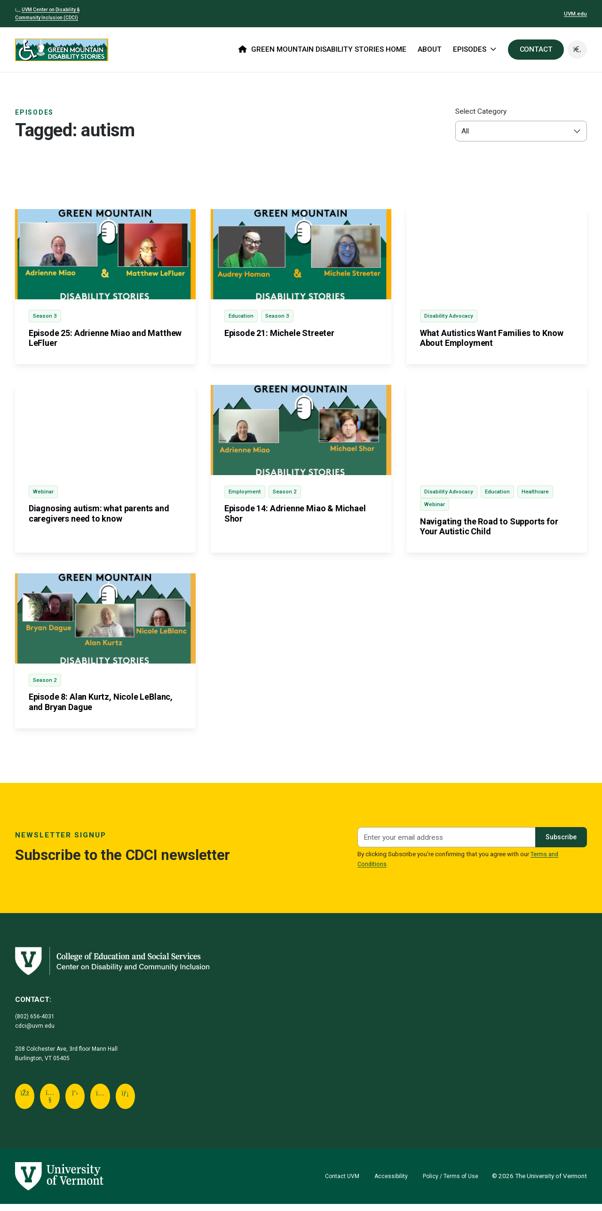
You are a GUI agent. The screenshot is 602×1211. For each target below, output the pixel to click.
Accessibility (386, 1183)
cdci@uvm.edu (35, 1030)
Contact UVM (335, 1183)
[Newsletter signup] (444, 842)
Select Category (481, 111)
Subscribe (559, 842)
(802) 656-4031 (38, 1020)
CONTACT (534, 49)
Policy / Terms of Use (448, 1183)
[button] (576, 49)
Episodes (35, 112)
